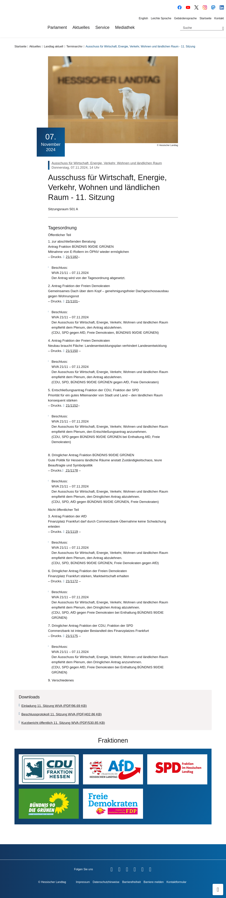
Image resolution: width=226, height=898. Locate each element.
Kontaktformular (176, 881)
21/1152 (72, 405)
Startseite (206, 18)
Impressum (83, 881)
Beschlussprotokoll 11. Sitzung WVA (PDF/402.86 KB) (61, 714)
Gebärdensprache (185, 18)
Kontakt (219, 18)
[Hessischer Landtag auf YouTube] (188, 6)
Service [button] (102, 27)
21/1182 (72, 257)
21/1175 (72, 636)
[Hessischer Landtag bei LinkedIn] (222, 6)
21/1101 (72, 301)
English (143, 18)
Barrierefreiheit (131, 881)
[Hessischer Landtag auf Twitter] (127, 869)
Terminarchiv (74, 46)
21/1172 (72, 581)
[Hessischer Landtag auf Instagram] (205, 6)
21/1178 (71, 470)
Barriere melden (154, 881)
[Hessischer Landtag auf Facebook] (179, 6)
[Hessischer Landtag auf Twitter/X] (196, 6)
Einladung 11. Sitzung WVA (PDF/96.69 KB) (54, 706)
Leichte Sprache (161, 18)
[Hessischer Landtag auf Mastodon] (213, 6)
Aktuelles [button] (81, 27)
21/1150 (72, 351)
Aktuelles (35, 46)
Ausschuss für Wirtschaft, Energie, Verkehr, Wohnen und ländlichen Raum (107, 163)
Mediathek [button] (125, 27)
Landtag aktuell (53, 46)
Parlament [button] (57, 27)
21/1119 (72, 531)
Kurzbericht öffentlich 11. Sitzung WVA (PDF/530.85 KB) (63, 723)
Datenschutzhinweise (106, 881)
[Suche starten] (222, 28)
